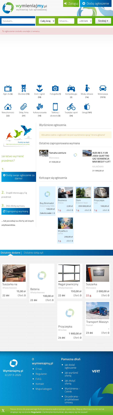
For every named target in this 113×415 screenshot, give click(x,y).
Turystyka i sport (71, 109)
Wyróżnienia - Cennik (72, 390)
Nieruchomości (8, 109)
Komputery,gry (71, 91)
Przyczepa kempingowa (100, 201)
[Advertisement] (56, 58)
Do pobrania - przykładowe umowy (72, 399)
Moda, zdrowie (87, 91)
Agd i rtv (8, 89)
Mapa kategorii (44, 389)
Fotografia (55, 89)
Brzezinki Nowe (82, 202)
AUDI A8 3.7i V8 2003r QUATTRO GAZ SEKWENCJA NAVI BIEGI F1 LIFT (101, 157)
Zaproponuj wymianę (15, 211)
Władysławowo (10, 287)
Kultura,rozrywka (39, 109)
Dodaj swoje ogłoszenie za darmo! (18, 176)
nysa (96, 202)
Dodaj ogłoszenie (95, 3)
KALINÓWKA (98, 166)
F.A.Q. (39, 379)
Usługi (87, 108)
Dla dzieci (23, 89)
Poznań (89, 325)
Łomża (60, 233)
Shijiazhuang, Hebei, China (47, 207)
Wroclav (61, 202)
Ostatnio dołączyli (33, 253)
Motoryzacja (103, 91)
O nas (39, 369)
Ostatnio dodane (10, 253)
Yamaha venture (57, 153)
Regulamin (41, 374)
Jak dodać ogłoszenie (70, 366)
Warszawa (54, 157)
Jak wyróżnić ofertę (71, 374)
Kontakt (40, 384)
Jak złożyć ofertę (70, 382)
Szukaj (103, 20)
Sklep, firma (23, 109)
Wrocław (62, 330)
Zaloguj (71, 3)
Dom (78, 200)
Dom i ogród (39, 91)
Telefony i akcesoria (55, 109)
